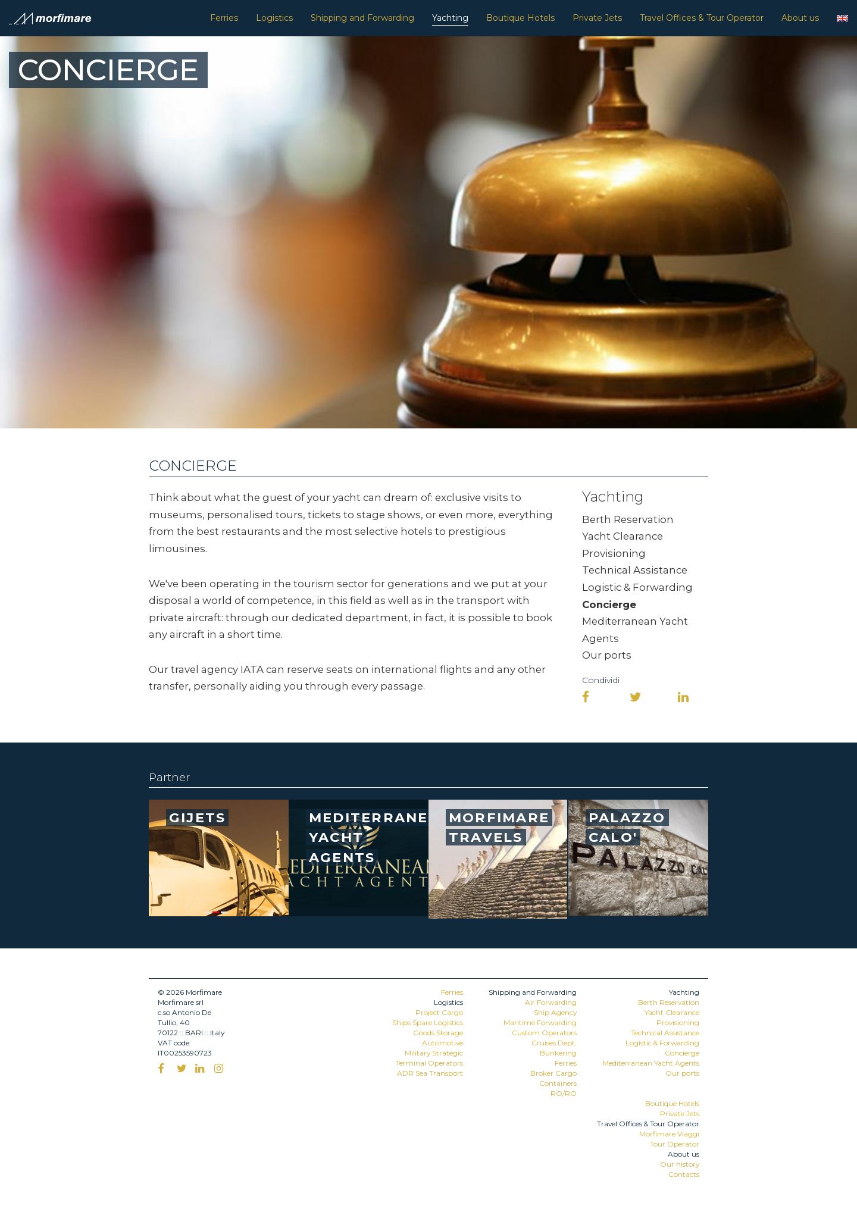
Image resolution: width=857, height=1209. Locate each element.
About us (800, 17)
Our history (679, 1164)
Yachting (450, 17)
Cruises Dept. (554, 1042)
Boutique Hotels (520, 17)
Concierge (609, 604)
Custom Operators (544, 1032)
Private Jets (597, 17)
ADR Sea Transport (430, 1073)
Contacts (683, 1174)
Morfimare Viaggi (669, 1133)
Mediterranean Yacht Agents (650, 1062)
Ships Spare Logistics (427, 1022)
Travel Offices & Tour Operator (702, 17)
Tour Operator (674, 1143)
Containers (558, 1083)
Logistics (274, 17)
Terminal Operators (429, 1062)
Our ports (606, 655)
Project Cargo (439, 1012)
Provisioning (614, 553)
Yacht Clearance (622, 536)
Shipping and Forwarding (362, 17)
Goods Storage (438, 1032)
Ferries (224, 17)
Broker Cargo (553, 1073)
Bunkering (558, 1052)
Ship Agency (555, 1012)
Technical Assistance (634, 570)
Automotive (442, 1042)
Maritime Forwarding (540, 1022)
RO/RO (564, 1093)
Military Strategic (434, 1052)
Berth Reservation (628, 519)
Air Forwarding (551, 1002)
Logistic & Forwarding (637, 587)
